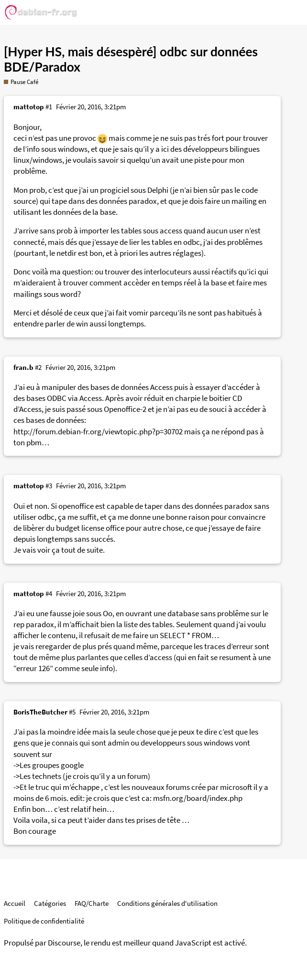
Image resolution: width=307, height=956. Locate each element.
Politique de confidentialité (44, 920)
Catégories (50, 903)
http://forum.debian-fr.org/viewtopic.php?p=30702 (98, 432)
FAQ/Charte (92, 903)
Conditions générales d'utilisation (167, 903)
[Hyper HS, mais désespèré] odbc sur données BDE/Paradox (131, 59)
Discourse (64, 943)
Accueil (14, 903)
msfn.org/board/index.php (197, 798)
